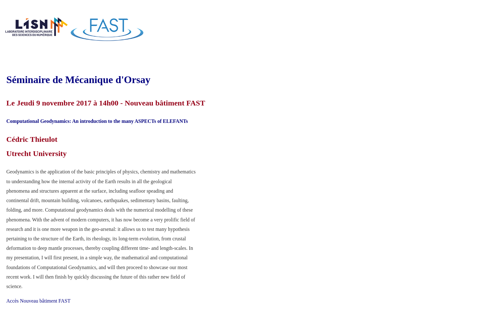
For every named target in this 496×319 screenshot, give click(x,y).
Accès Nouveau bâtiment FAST (38, 301)
